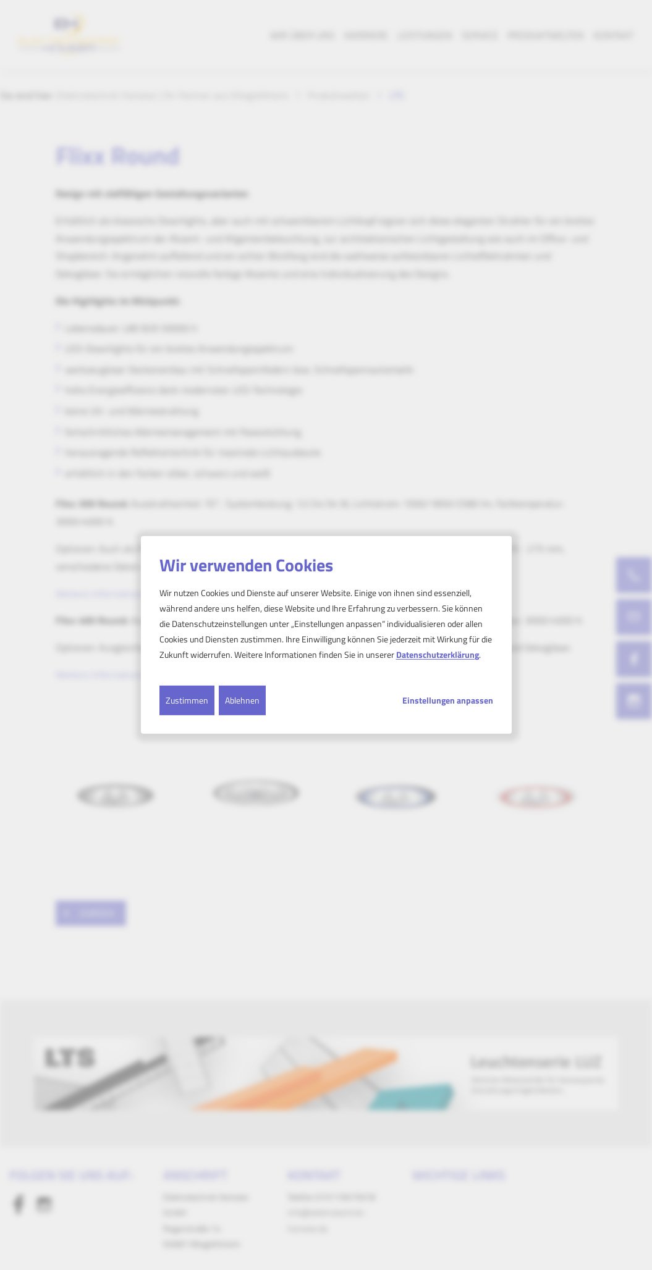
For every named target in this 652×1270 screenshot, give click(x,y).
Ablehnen (242, 699)
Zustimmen (187, 699)
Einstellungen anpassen (447, 700)
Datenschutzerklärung (437, 654)
